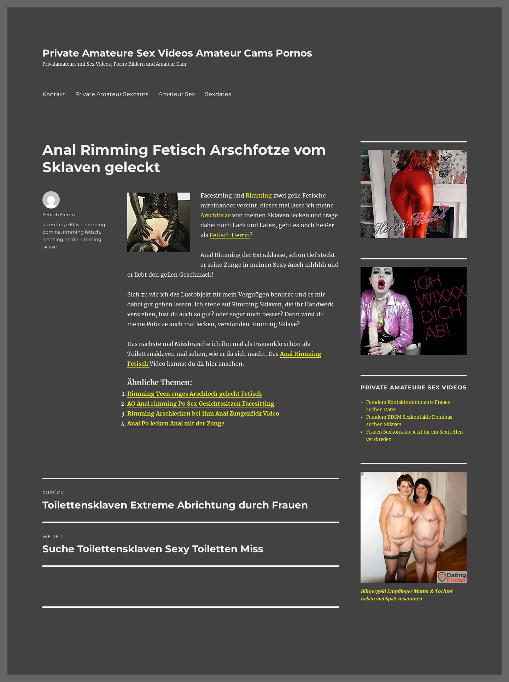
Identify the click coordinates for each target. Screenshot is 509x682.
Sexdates (218, 94)
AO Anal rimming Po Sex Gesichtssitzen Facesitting (200, 403)
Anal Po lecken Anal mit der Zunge (175, 423)
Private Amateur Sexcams (111, 94)
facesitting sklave (62, 224)
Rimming (259, 195)
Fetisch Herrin (230, 235)
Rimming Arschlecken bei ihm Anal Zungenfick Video (203, 413)
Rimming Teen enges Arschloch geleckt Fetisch (194, 393)
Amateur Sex (176, 94)
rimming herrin (60, 239)
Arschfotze (215, 215)
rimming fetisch (81, 232)
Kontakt (53, 94)
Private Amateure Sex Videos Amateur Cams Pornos (177, 53)
